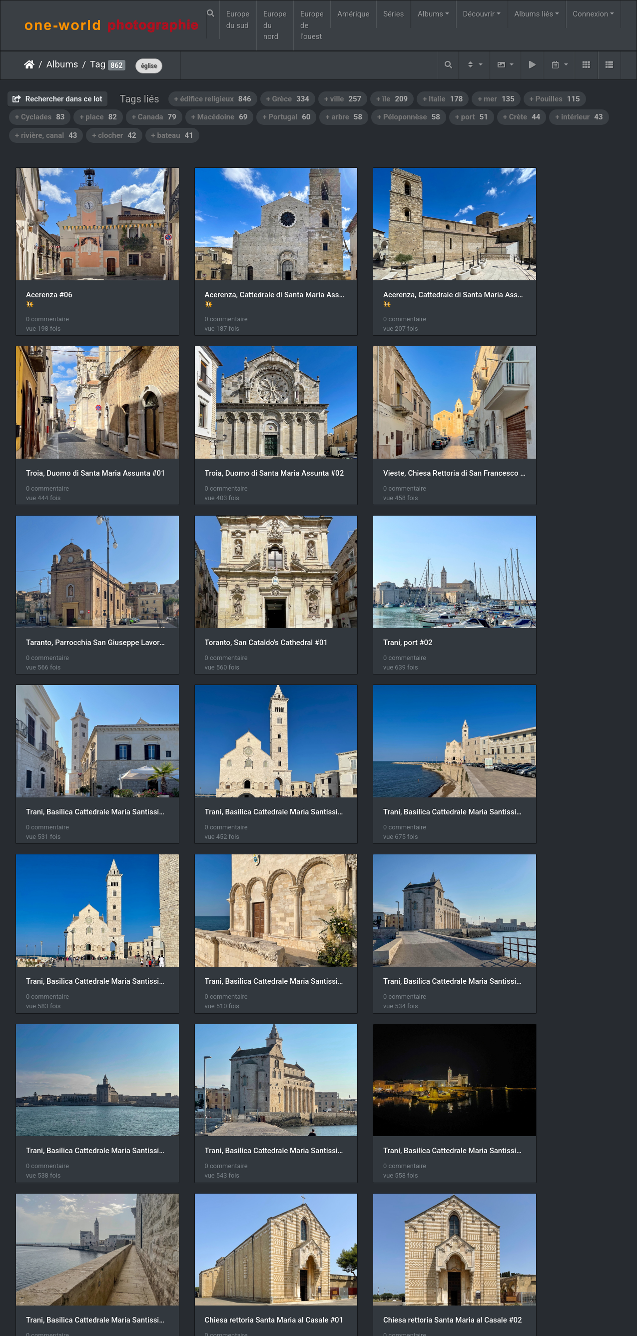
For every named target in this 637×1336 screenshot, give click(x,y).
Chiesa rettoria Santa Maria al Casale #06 (85, 1207)
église (149, 65)
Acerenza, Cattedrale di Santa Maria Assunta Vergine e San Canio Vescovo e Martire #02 (396, 278)
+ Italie (443, 98)
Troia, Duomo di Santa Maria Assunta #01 (551, 278)
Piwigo (313, 1315)
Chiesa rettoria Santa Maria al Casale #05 (551, 1054)
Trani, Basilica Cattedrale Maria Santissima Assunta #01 (241, 594)
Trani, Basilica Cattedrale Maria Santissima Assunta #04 (85, 747)
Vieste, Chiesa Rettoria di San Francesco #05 (241, 440)
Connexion (591, 13)
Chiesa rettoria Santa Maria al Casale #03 (241, 1054)
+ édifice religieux (212, 98)
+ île (392, 98)
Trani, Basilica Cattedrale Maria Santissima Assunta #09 (396, 900)
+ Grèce (287, 98)
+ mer (496, 98)
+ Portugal (286, 116)
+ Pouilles (555, 98)
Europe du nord (275, 25)
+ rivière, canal (46, 135)
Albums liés (533, 13)
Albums (430, 13)
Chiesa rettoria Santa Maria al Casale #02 (85, 1054)
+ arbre (343, 116)
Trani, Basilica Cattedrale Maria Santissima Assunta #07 (551, 747)
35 (353, 1277)
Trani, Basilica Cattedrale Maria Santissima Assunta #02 (396, 594)
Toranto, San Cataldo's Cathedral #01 (551, 440)
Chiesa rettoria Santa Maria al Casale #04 (396, 1054)
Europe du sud (238, 19)
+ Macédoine (219, 116)
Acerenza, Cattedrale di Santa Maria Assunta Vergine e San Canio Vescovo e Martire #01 (241, 278)
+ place (97, 116)
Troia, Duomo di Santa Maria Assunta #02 (85, 440)
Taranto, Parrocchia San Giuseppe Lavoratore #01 (396, 440)
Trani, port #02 (50, 594)
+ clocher (114, 135)
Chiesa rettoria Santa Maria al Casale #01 (551, 900)
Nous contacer (354, 1315)
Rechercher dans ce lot (57, 98)
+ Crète (522, 116)
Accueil (29, 64)
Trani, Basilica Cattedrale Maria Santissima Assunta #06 (396, 747)
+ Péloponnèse (408, 116)
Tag (97, 64)
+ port (471, 116)
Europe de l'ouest (312, 25)
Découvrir (479, 13)
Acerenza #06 (49, 278)
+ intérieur (579, 116)
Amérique (353, 13)
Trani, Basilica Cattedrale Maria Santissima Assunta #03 (551, 594)
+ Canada (154, 116)
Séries (393, 13)
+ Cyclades (39, 116)
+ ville (342, 98)
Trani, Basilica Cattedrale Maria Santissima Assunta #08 (85, 900)
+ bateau (172, 135)
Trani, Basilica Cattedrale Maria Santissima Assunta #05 (241, 747)
